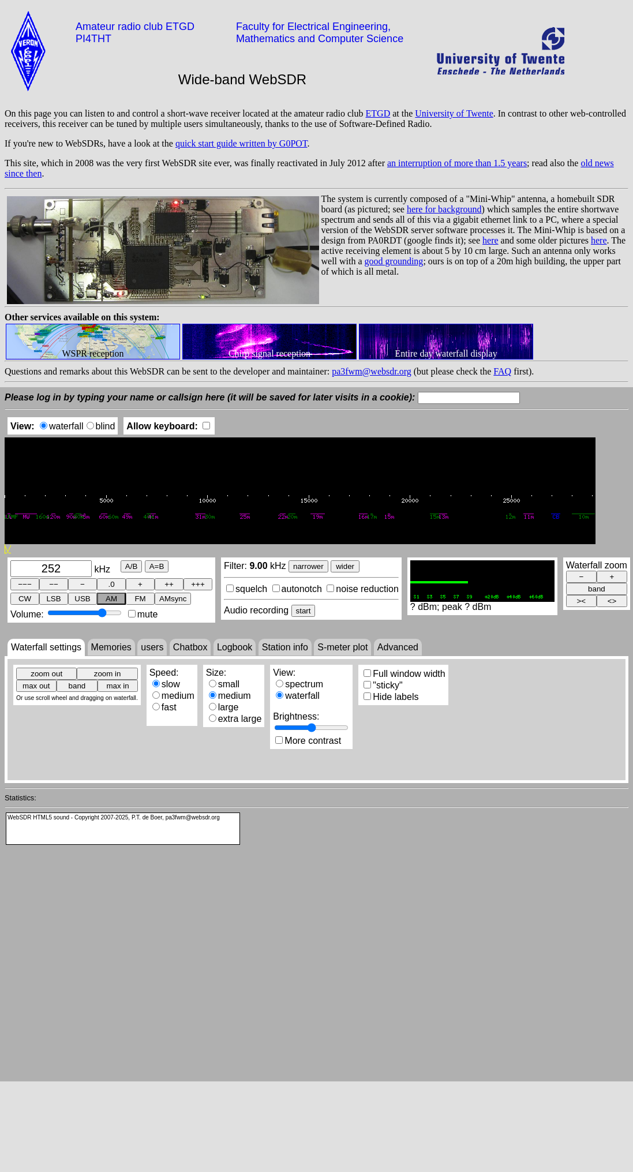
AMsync (172, 598)
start (303, 610)
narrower (308, 566)
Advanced (397, 647)
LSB (53, 598)
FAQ (502, 371)
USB (82, 598)
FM (139, 598)
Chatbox (190, 647)
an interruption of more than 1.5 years (457, 163)
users (152, 647)
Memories (111, 647)
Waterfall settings (46, 647)
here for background (444, 209)
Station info (285, 647)
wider (345, 566)
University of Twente (454, 113)
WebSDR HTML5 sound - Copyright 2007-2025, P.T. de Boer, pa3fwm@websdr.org (114, 817)
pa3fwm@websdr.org (371, 371)
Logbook (234, 647)
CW (24, 598)
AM (111, 598)
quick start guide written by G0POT (241, 143)
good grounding (394, 261)
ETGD (378, 113)
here (490, 240)
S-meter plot (342, 647)
